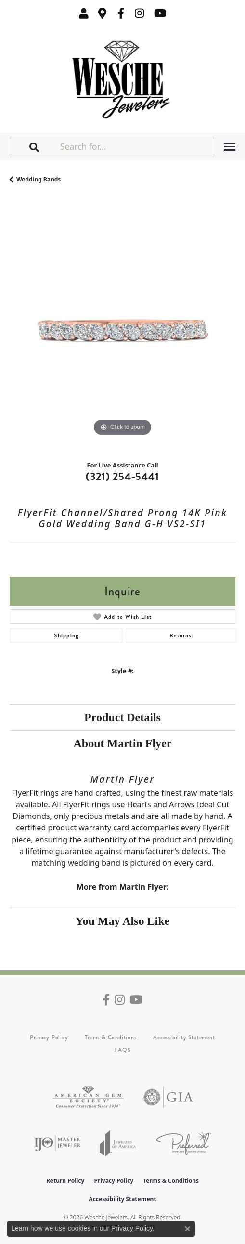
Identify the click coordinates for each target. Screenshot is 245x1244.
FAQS (122, 1050)
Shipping (66, 635)
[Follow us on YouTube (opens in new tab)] (160, 13)
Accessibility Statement (184, 1037)
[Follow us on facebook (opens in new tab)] (120, 13)
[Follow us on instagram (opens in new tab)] (139, 13)
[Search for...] (136, 146)
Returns (180, 635)
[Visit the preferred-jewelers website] (183, 1143)
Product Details (122, 717)
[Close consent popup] (187, 1228)
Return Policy (65, 1181)
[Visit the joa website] (118, 1143)
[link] (102, 13)
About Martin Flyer (123, 743)
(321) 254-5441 (122, 476)
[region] (122, 326)
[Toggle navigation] (229, 146)
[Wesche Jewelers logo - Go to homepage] (122, 77)
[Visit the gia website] (168, 1097)
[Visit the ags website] (88, 1097)
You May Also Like (122, 921)
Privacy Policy (49, 1037)
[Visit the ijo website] (57, 1143)
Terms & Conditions (110, 1037)
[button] (84, 13)
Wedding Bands (38, 179)
